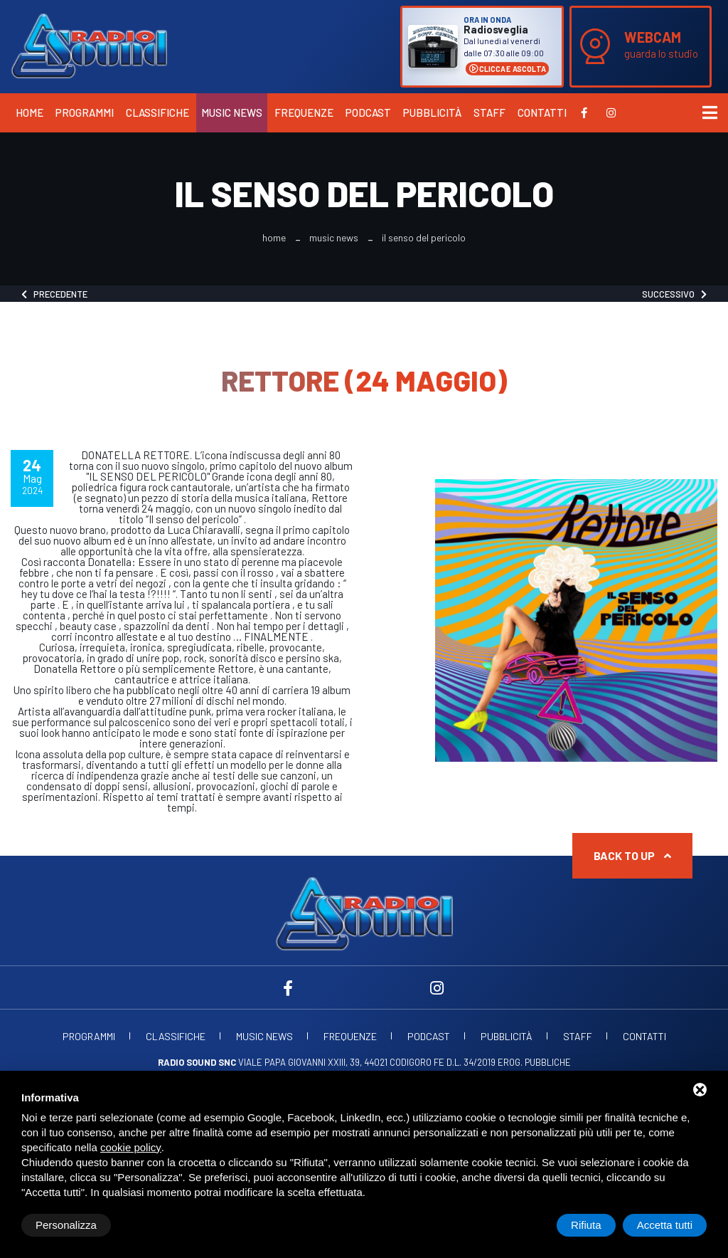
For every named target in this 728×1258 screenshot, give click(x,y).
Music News (231, 112)
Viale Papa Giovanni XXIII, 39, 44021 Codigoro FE (301, 1062)
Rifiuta (586, 1225)
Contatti (542, 112)
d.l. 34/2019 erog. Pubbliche (508, 1062)
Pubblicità (432, 112)
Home (29, 112)
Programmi (84, 112)
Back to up (632, 855)
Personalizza (66, 1225)
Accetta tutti (664, 1225)
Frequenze (303, 112)
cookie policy (130, 1147)
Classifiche (157, 112)
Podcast (368, 112)
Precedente (54, 294)
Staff (489, 112)
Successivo (674, 294)
